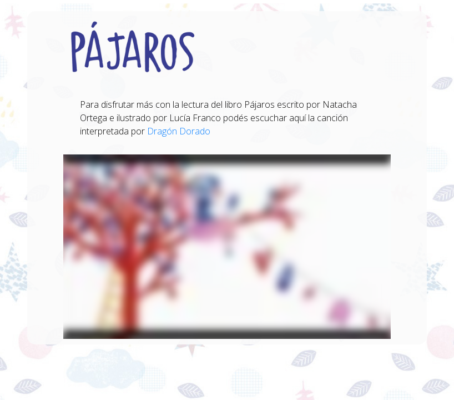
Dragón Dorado (178, 131)
